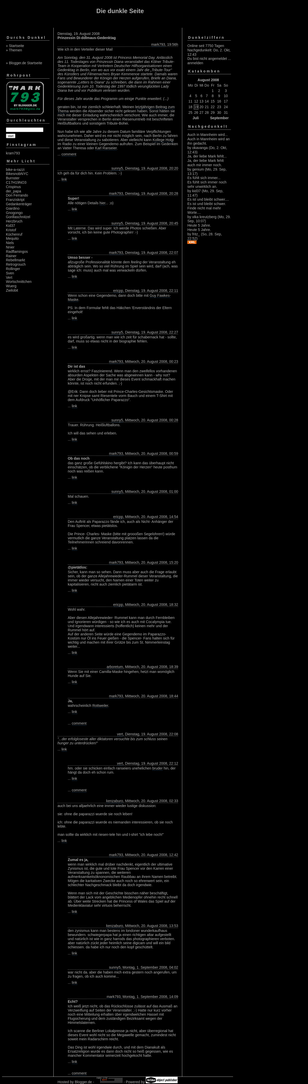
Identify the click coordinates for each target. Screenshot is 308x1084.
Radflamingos (17, 251)
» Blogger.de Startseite (24, 63)
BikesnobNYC (17, 174)
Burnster (13, 178)
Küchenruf (14, 234)
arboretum (115, 667)
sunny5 (117, 168)
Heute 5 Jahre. (199, 225)
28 (207, 112)
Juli (195, 118)
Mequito (12, 238)
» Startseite (15, 46)
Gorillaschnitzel (18, 217)
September (219, 118)
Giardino (13, 208)
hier (102, 203)
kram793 (13, 153)
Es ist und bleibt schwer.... (208, 199)
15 (213, 101)
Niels (10, 243)
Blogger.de (83, 1082)
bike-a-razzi (15, 170)
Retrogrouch (16, 264)
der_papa (13, 191)
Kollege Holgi (163, 140)
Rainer (11, 256)
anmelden (195, 63)
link (64, 179)
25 (190, 112)
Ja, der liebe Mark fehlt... (207, 156)
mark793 (158, 44)
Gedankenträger (19, 204)
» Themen (14, 50)
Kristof (11, 230)
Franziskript (15, 200)
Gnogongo (14, 213)
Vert (9, 277)
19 (196, 107)
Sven (10, 273)
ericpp (118, 291)
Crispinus (13, 187)
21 (207, 107)
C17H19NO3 (16, 182)
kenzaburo (114, 801)
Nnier (10, 247)
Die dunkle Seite (120, 10)
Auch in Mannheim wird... (207, 135)
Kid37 (10, 226)
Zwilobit (12, 290)
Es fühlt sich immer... (203, 178)
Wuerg (11, 286)
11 (190, 101)
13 (201, 101)
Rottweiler (100, 705)
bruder (157, 768)
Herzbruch (14, 221)
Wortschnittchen (19, 282)
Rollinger (13, 269)
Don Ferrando (17, 195)
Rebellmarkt (15, 260)
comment (69, 154)
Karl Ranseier (106, 148)
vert (120, 734)
